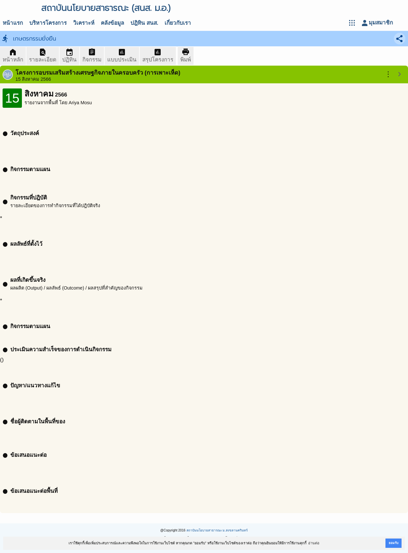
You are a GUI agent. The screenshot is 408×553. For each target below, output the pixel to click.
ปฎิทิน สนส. (144, 23)
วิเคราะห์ (83, 23)
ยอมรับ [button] (393, 543)
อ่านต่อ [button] (313, 543)
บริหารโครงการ (48, 23)
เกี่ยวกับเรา (178, 23)
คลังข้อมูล (112, 23)
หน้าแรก (13, 23)
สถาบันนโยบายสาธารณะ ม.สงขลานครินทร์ (217, 530)
